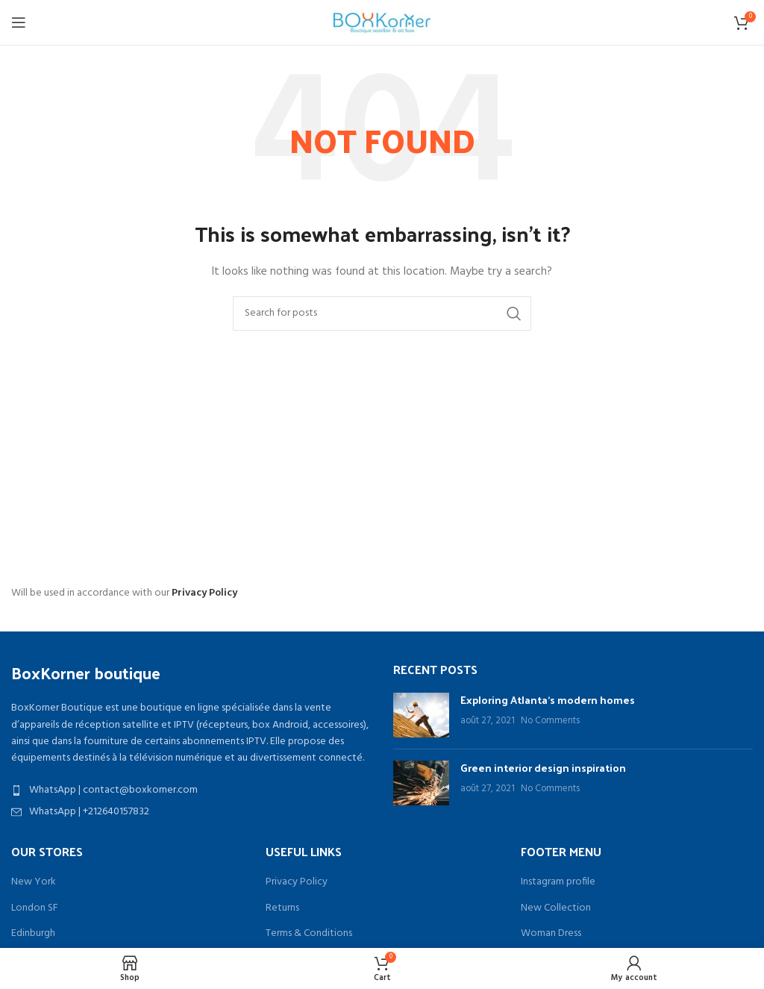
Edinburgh (33, 933)
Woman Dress (551, 933)
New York (33, 882)
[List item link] (191, 790)
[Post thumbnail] (421, 715)
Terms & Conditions (309, 933)
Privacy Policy (204, 593)
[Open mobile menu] (19, 22)
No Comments (550, 721)
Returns (282, 908)
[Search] (382, 313)
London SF (34, 908)
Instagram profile (558, 882)
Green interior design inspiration (543, 767)
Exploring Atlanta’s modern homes (547, 699)
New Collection (556, 908)
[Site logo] (382, 22)
